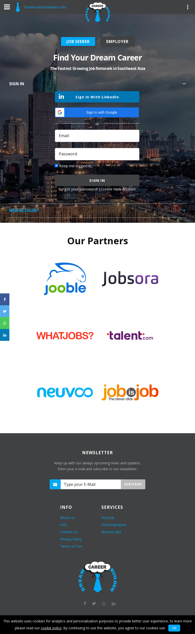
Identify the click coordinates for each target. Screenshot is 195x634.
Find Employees (114, 524)
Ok (174, 628)
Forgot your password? (79, 188)
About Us (67, 517)
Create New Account (118, 188)
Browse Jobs (111, 532)
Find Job (107, 517)
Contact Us (69, 532)
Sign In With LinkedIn (87, 97)
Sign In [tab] (98, 85)
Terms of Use (71, 546)
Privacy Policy (71, 539)
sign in (97, 180)
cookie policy (51, 628)
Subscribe (133, 484)
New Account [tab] (98, 212)
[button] (97, 112)
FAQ (63, 524)
